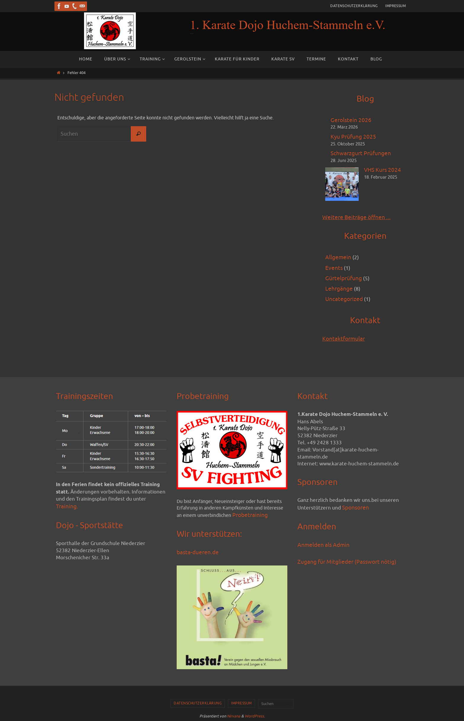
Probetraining (250, 515)
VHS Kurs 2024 (382, 170)
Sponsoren (355, 507)
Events (334, 268)
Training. (67, 506)
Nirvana (233, 716)
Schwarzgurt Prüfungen (361, 153)
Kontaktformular (343, 338)
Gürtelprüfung (343, 278)
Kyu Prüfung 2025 (353, 136)
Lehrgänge (339, 288)
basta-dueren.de (198, 552)
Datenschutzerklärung (354, 6)
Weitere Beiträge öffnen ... (356, 217)
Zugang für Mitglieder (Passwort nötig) (346, 561)
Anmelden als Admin (323, 545)
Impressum (395, 6)
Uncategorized (344, 299)
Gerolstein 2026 (351, 120)
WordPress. (255, 716)
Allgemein (338, 257)
